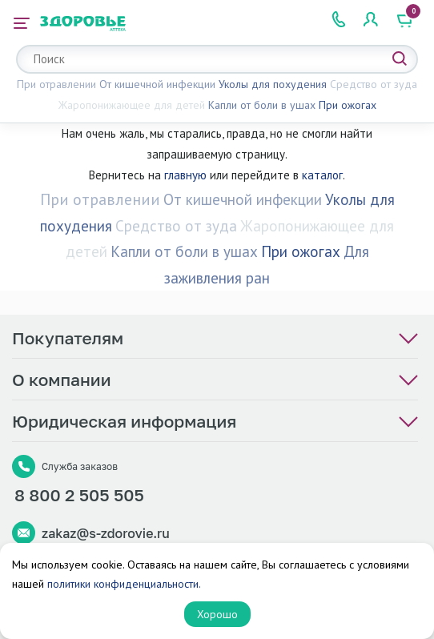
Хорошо (217, 614)
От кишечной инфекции (157, 84)
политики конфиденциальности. (124, 584)
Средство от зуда (373, 84)
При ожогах (347, 105)
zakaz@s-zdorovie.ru (106, 533)
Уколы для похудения (273, 84)
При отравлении (56, 84)
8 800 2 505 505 (79, 494)
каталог (322, 175)
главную (185, 175)
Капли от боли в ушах (261, 105)
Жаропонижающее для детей (131, 105)
